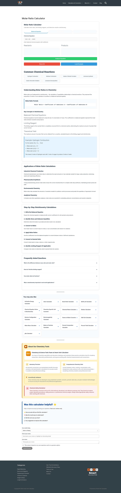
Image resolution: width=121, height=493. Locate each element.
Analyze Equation (60, 58)
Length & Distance (22, 480)
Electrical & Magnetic (22, 471)
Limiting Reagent (85, 31)
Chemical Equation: (29, 35)
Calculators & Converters (75, 3)
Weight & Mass (21, 477)
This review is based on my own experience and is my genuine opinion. (42, 445)
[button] (81, 3)
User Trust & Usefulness (52, 465)
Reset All (42, 63)
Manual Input (60, 31)
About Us (88, 3)
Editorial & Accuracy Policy (53, 467)
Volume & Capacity (22, 475)
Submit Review (27, 448)
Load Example (79, 63)
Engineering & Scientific (23, 473)
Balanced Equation (36, 31)
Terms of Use (49, 469)
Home (64, 3)
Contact (95, 3)
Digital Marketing (21, 469)
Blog (101, 3)
